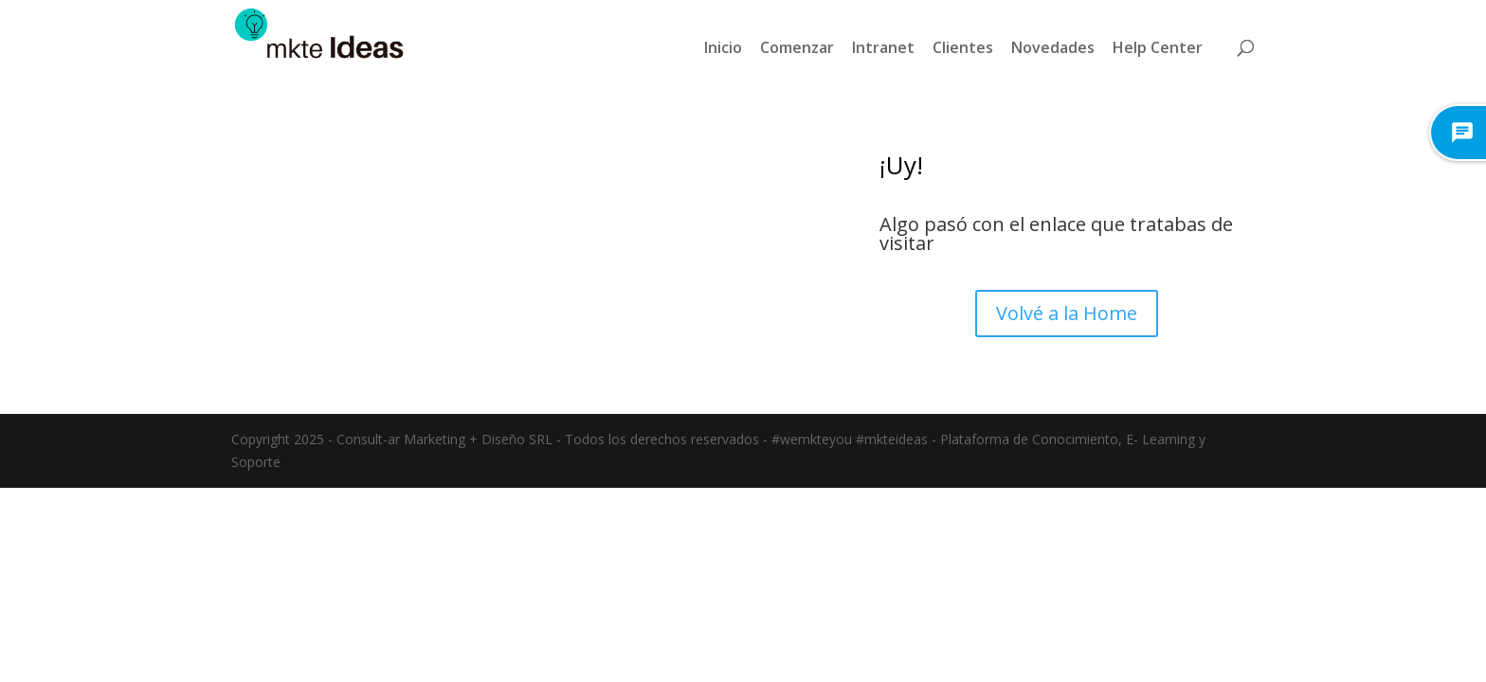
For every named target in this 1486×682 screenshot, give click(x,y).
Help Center (1158, 47)
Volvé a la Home (1066, 313)
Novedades (1053, 47)
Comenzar (797, 47)
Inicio (723, 47)
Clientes (963, 47)
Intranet (883, 47)
